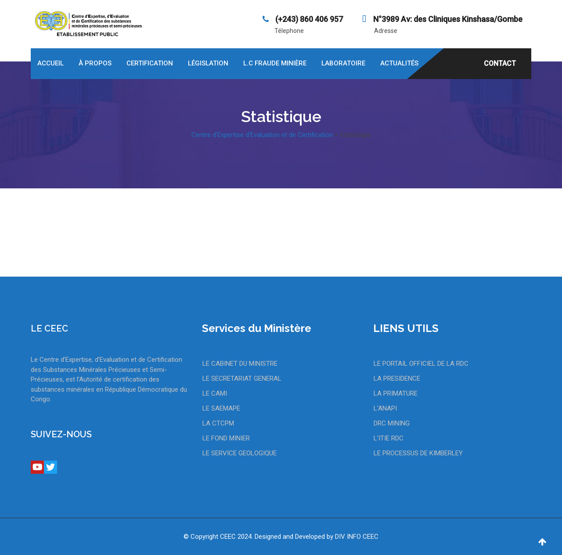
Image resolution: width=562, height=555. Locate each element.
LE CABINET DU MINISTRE (239, 364)
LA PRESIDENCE (397, 378)
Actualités (399, 63)
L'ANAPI (385, 408)
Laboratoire (343, 63)
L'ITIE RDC (388, 438)
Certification (149, 63)
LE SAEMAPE (221, 408)
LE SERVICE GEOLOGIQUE (239, 453)
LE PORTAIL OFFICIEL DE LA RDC (421, 364)
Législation (208, 63)
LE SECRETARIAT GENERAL (241, 378)
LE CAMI (214, 393)
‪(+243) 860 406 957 (308, 19)
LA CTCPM (218, 423)
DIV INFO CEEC (356, 537)
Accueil (50, 63)
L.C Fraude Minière (274, 63)
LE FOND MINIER (226, 438)
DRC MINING (392, 423)
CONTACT (500, 63)
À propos (95, 63)
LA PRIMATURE (396, 393)
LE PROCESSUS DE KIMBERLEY (418, 453)
